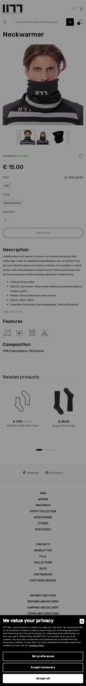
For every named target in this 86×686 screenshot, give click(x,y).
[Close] (82, 621)
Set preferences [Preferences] (43, 656)
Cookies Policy (36, 645)
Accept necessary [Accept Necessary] (43, 667)
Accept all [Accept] (43, 678)
